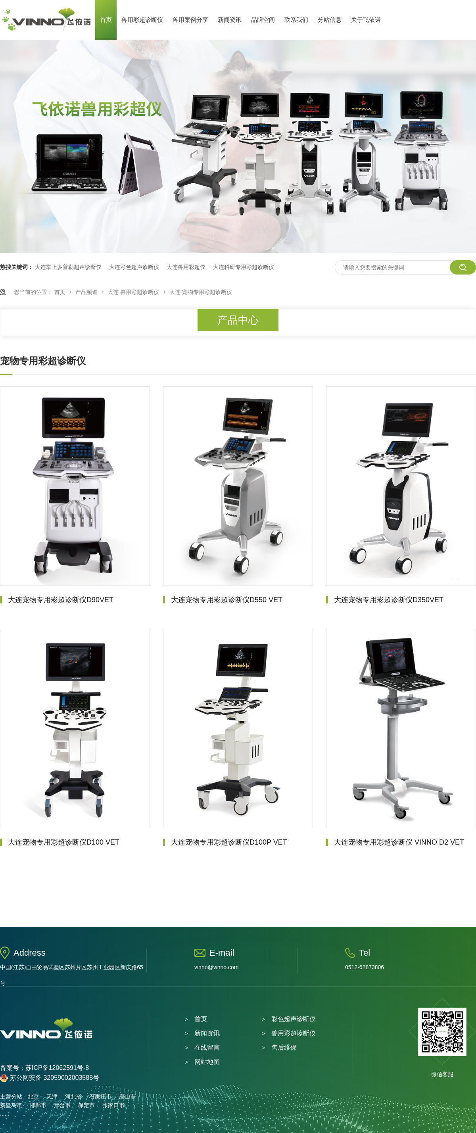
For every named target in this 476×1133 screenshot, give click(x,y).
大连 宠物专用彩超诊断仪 (200, 292)
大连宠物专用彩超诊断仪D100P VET (229, 842)
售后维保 (284, 1047)
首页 (106, 19)
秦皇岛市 (11, 1105)
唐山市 (127, 1096)
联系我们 (296, 19)
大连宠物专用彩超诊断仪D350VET (388, 600)
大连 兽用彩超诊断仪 (134, 292)
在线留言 (207, 1047)
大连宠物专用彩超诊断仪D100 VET (63, 842)
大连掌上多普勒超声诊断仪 (68, 267)
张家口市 (113, 1105)
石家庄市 (100, 1096)
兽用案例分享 (190, 19)
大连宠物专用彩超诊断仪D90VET (60, 600)
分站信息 (330, 19)
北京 (33, 1096)
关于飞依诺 (366, 19)
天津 (52, 1096)
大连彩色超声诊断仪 (134, 267)
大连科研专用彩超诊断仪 (243, 267)
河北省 (73, 1096)
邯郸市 (38, 1105)
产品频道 (87, 292)
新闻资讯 (230, 19)
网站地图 (207, 1061)
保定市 (86, 1105)
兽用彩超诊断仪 (142, 19)
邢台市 (62, 1105)
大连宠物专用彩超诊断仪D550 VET (226, 600)
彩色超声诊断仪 (293, 1019)
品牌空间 (263, 19)
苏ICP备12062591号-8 (57, 1067)
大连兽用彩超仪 (186, 267)
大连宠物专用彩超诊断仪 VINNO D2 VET (399, 842)
